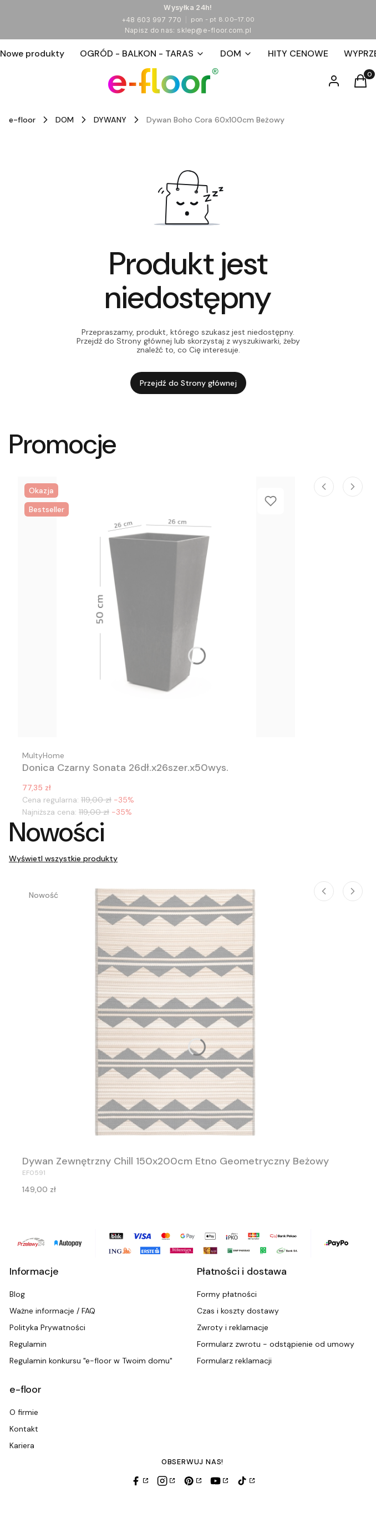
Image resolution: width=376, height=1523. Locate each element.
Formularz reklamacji (234, 1361)
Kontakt (23, 1429)
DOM (64, 120)
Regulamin (28, 1344)
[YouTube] (219, 1481)
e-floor (22, 120)
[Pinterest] (192, 1481)
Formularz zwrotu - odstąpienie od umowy (275, 1344)
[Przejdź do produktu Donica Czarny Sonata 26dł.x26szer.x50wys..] (156, 607)
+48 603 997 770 (151, 20)
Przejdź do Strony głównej (188, 383)
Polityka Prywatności (47, 1327)
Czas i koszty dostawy (238, 1311)
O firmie (23, 1412)
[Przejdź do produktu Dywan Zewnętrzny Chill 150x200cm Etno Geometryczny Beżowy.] (175, 1011)
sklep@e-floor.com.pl (214, 30)
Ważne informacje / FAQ (52, 1311)
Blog (17, 1294)
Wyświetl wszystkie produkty (63, 858)
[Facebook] (139, 1481)
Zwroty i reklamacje (232, 1327)
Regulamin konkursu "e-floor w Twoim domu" (90, 1361)
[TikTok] (246, 1481)
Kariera (21, 1445)
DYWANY (110, 120)
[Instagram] (166, 1481)
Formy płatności (227, 1294)
